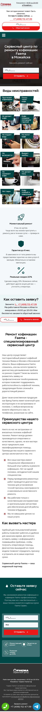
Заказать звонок (29, 319)
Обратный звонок (21, 28)
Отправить (21, 76)
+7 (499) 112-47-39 (21, 19)
